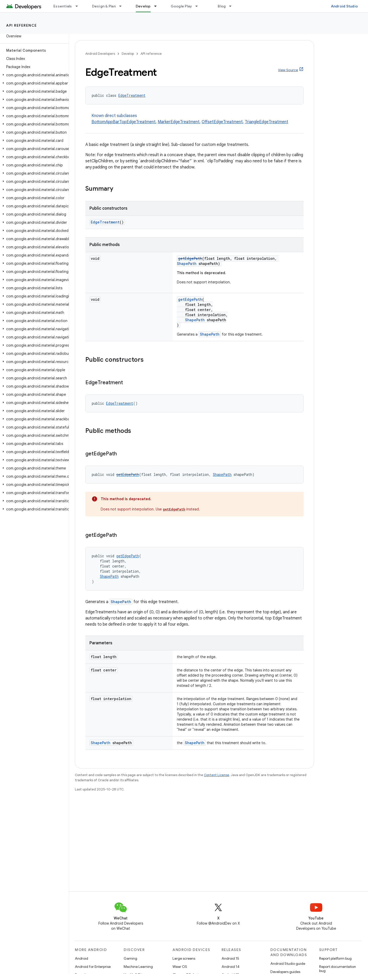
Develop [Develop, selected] (143, 6)
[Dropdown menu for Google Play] (199, 6)
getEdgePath (190, 258)
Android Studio (344, 6)
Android (81, 958)
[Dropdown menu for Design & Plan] (123, 6)
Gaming (130, 958)
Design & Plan (104, 6)
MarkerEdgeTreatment (179, 121)
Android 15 (230, 958)
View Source (288, 70)
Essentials (62, 6)
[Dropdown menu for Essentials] (79, 6)
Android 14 (230, 966)
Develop (128, 53)
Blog (222, 6)
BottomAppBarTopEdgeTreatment (123, 121)
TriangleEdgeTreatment (266, 121)
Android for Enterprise (93, 966)
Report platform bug (335, 958)
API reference (21, 25)
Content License (216, 775)
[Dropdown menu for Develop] (158, 6)
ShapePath (187, 263)
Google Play (181, 6)
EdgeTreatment (131, 95)
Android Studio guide (287, 963)
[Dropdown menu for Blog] (232, 6)
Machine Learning (138, 966)
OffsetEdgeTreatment (222, 121)
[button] (33, 75)
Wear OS (179, 966)
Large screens (183, 958)
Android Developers (100, 53)
